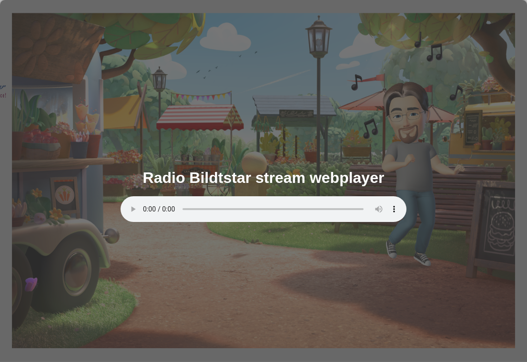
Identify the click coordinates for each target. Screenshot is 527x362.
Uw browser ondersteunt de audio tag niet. (263, 209)
